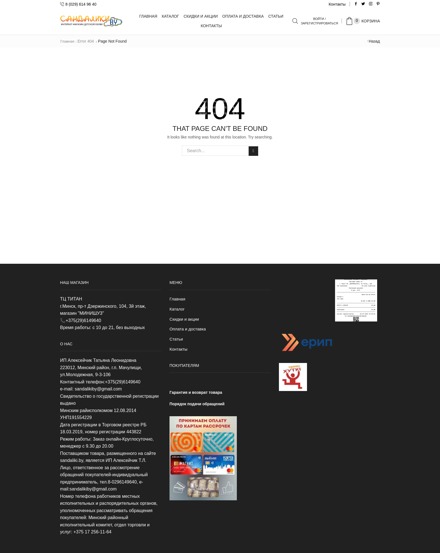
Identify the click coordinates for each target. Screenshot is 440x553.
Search (253, 150)
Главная (148, 16)
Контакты (337, 4)
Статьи (275, 16)
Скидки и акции (201, 16)
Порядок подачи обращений (196, 406)
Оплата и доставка (243, 16)
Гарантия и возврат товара (195, 395)
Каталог (170, 16)
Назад (374, 41)
